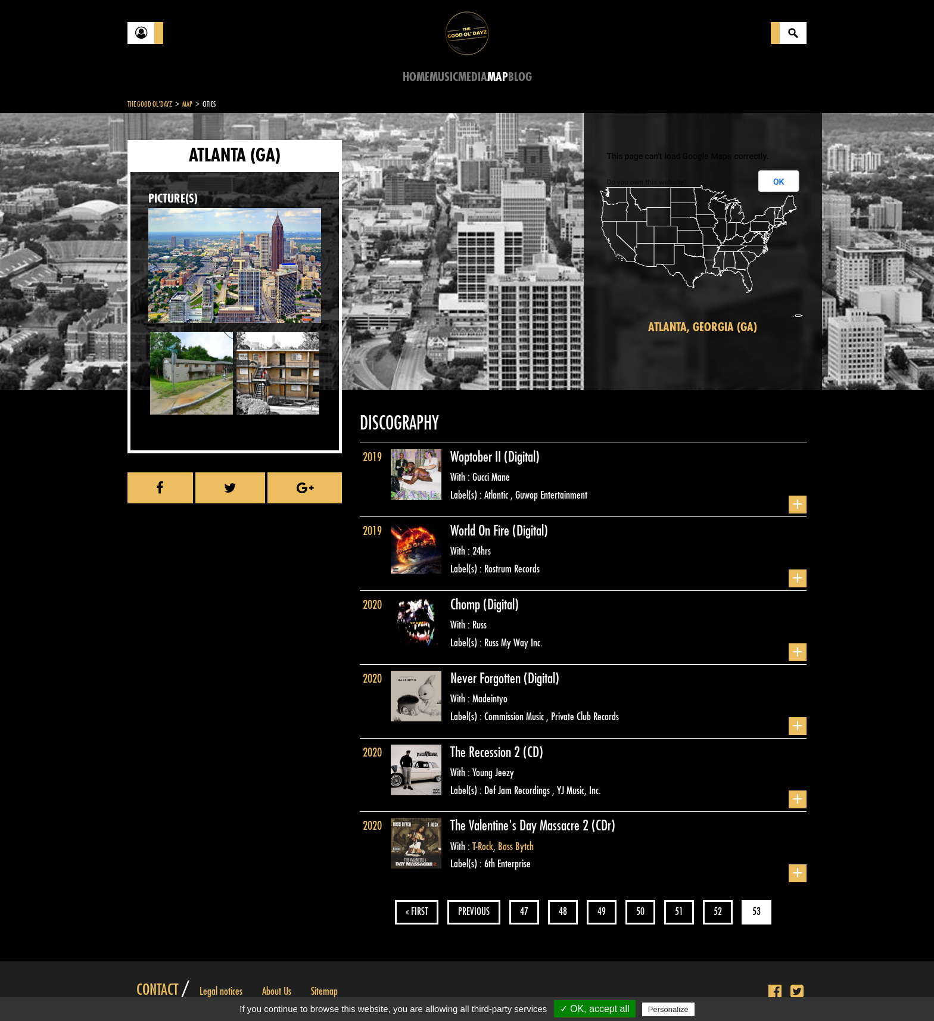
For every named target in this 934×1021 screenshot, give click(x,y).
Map (497, 77)
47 (524, 912)
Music (443, 77)
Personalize (668, 1009)
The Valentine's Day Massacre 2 (520, 825)
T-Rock (482, 846)
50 (640, 912)
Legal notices (221, 991)
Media (472, 77)
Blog (520, 77)
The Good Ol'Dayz (149, 104)
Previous (474, 912)
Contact (157, 990)
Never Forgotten (487, 678)
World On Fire (481, 531)
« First (417, 912)
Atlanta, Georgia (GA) (702, 327)
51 (679, 912)
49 (601, 912)
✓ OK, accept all (595, 1009)
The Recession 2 (486, 752)
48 (563, 912)
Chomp (466, 604)
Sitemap (324, 991)
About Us (276, 991)
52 (718, 912)
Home (416, 77)
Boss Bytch (516, 846)
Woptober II (477, 457)
